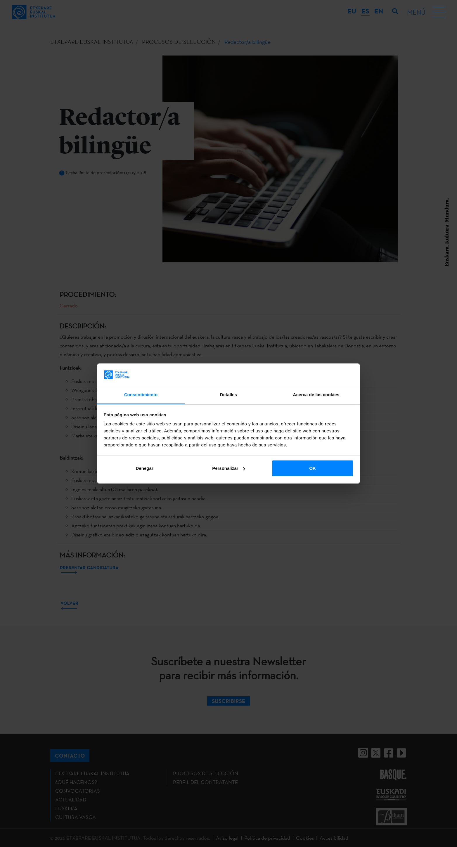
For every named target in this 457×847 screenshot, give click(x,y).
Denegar (144, 468)
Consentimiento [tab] (141, 394)
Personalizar (228, 468)
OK (312, 468)
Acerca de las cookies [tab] (316, 394)
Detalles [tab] (228, 394)
